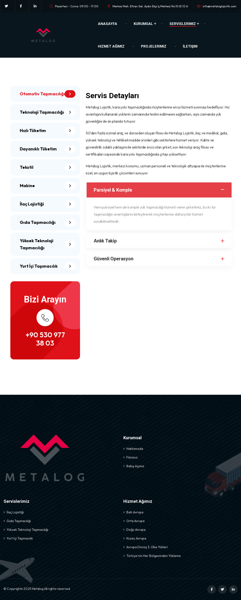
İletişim (190, 46)
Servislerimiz (182, 24)
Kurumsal (143, 24)
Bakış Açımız (135, 466)
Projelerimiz (153, 46)
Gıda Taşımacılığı (19, 521)
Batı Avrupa (134, 512)
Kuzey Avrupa (136, 538)
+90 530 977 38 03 (45, 338)
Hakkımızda (134, 449)
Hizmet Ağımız (111, 46)
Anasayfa (107, 24)
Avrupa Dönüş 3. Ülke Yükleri (147, 547)
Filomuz (132, 457)
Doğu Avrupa (135, 530)
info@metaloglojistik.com (219, 6)
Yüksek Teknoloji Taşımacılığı (27, 530)
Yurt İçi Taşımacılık (20, 538)
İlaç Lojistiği (15, 512)
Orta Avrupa (135, 521)
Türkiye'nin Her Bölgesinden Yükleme (153, 556)
